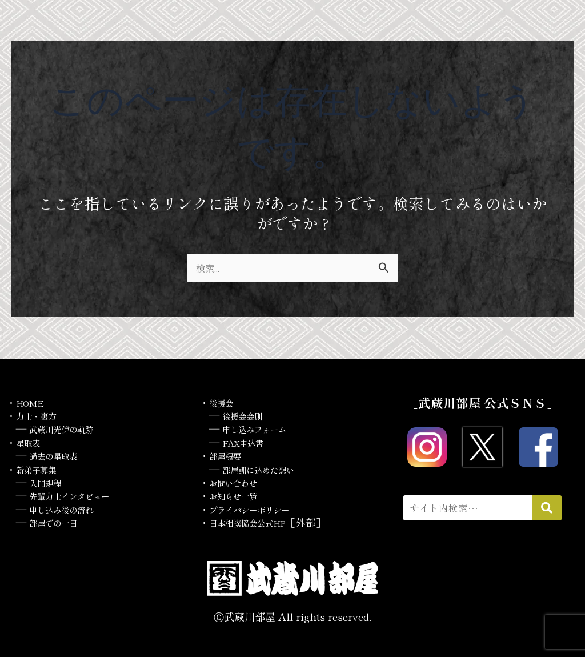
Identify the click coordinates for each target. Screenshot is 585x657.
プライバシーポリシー (260, 509)
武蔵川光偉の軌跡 (70, 428)
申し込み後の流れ (70, 509)
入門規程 (49, 482)
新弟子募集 (41, 469)
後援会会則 (248, 415)
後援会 (224, 402)
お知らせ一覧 (240, 495)
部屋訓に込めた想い (268, 469)
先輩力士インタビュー (80, 495)
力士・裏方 (41, 415)
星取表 (31, 442)
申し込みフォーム (263, 428)
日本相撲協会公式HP (258, 522)
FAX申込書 (249, 442)
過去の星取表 (60, 455)
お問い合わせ (240, 482)
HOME (33, 402)
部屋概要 (229, 455)
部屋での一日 (60, 522)
